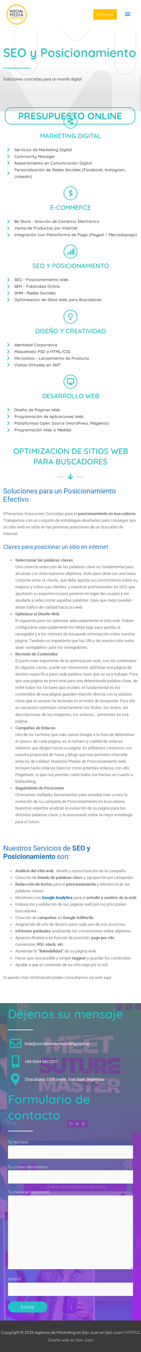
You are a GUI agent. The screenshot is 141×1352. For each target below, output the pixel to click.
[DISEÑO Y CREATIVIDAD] (70, 317)
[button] (105, 14)
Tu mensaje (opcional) (70, 1230)
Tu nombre (70, 1149)
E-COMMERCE (70, 207)
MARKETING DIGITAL (70, 136)
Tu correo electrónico (70, 1174)
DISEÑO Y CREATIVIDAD (70, 331)
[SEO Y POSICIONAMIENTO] (70, 251)
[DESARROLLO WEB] (70, 382)
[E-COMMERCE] (70, 193)
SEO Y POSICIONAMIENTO (70, 266)
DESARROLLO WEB (70, 396)
